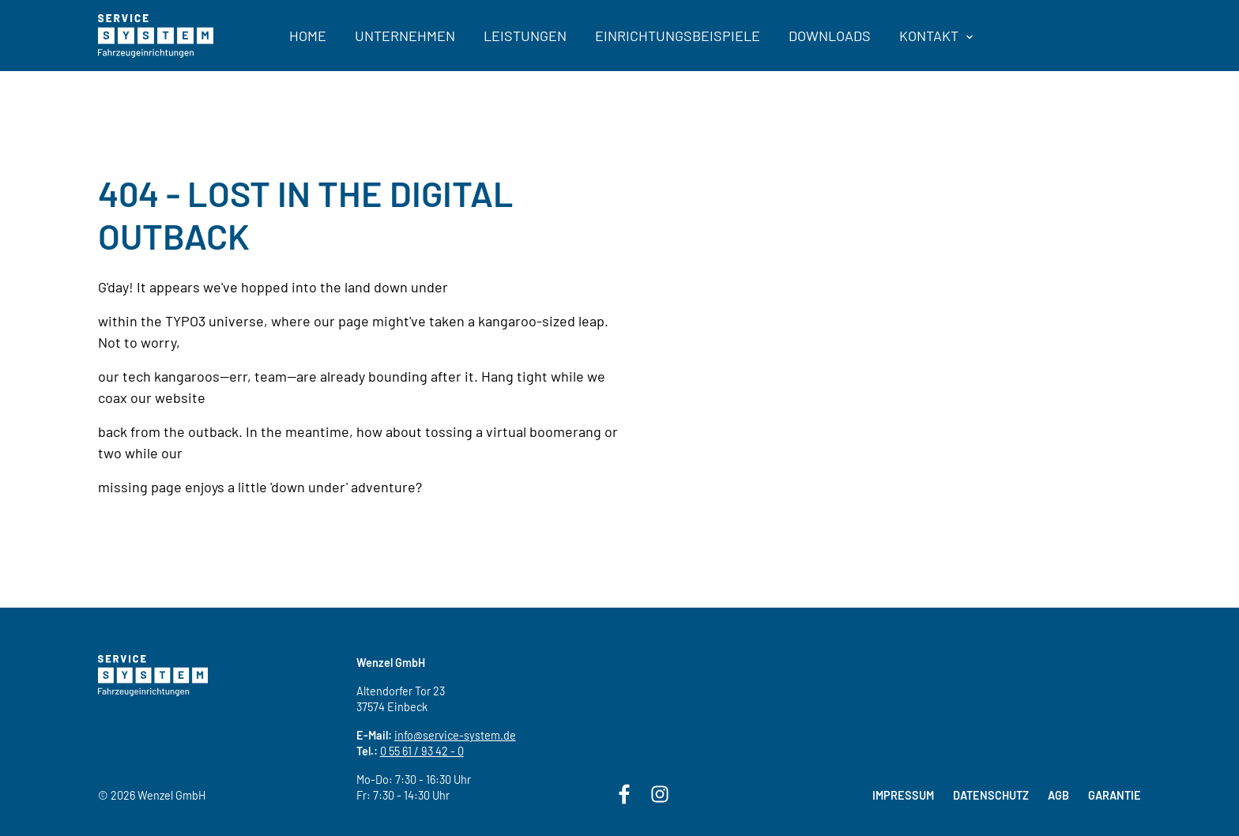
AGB (1058, 795)
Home (307, 35)
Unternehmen (405, 35)
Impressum (903, 795)
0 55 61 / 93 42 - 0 (422, 751)
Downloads (830, 35)
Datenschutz (991, 795)
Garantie (1114, 795)
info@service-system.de (455, 735)
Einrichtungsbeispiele (677, 35)
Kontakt (936, 35)
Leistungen (525, 35)
